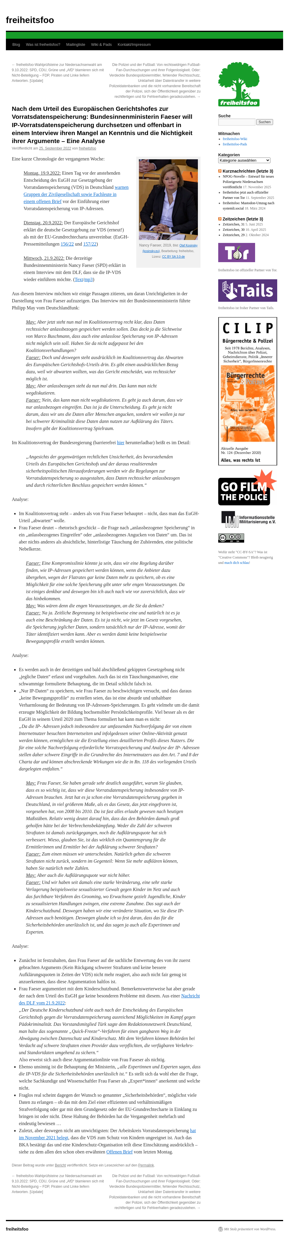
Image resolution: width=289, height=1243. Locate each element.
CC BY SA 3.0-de (173, 256)
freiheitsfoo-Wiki (235, 139)
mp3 (88, 279)
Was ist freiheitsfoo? (43, 44)
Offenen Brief (119, 1151)
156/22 (67, 243)
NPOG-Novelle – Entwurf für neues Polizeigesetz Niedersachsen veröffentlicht (248, 181)
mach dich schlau (236, 563)
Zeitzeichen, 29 (234, 235)
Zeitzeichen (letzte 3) (243, 219)
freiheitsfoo (30, 20)
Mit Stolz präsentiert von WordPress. (250, 1229)
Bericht (60, 1165)
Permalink (146, 1165)
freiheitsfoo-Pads (235, 144)
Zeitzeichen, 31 (234, 224)
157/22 (89, 243)
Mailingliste (75, 44)
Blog (16, 44)
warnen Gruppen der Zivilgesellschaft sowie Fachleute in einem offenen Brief (76, 194)
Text (79, 279)
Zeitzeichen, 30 (234, 230)
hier (120, 442)
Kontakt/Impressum (134, 44)
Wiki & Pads (101, 44)
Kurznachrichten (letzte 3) (248, 171)
